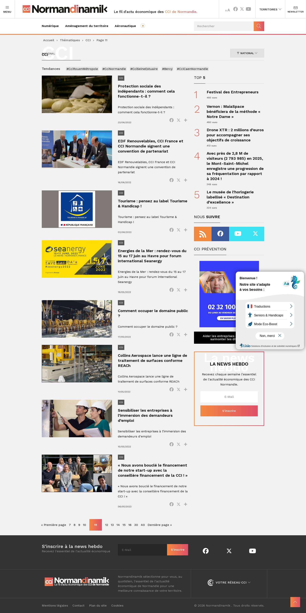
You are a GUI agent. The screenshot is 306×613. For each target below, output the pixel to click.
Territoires (270, 9)
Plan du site (98, 605)
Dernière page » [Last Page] (160, 525)
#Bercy (167, 69)
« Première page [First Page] (53, 525)
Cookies (117, 605)
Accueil (48, 40)
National (247, 53)
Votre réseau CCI (229, 582)
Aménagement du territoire (86, 26)
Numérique (50, 26)
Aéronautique (125, 26)
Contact (78, 605)
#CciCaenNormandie (192, 69)
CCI (88, 40)
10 (84, 525)
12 (106, 525)
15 (124, 525)
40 (143, 525)
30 (136, 525)
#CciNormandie (114, 69)
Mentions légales (55, 605)
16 (130, 525)
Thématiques (70, 40)
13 (112, 525)
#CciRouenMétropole (82, 69)
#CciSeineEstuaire (144, 69)
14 (118, 525)
